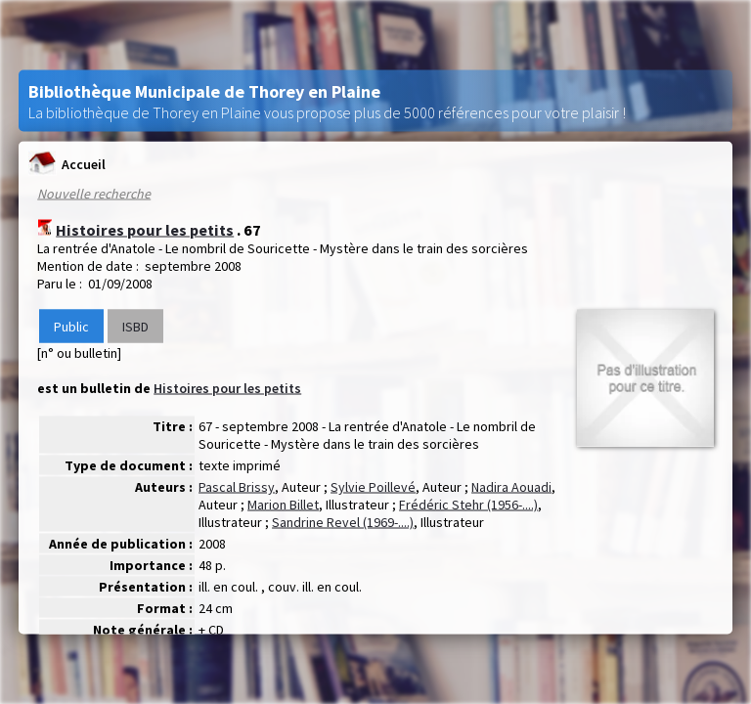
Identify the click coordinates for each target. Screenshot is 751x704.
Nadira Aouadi (511, 487)
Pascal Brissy (237, 487)
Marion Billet (283, 504)
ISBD (135, 326)
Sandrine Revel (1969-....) (343, 522)
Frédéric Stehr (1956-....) (468, 504)
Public (71, 326)
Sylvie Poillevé (373, 487)
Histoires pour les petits (145, 230)
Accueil (67, 164)
